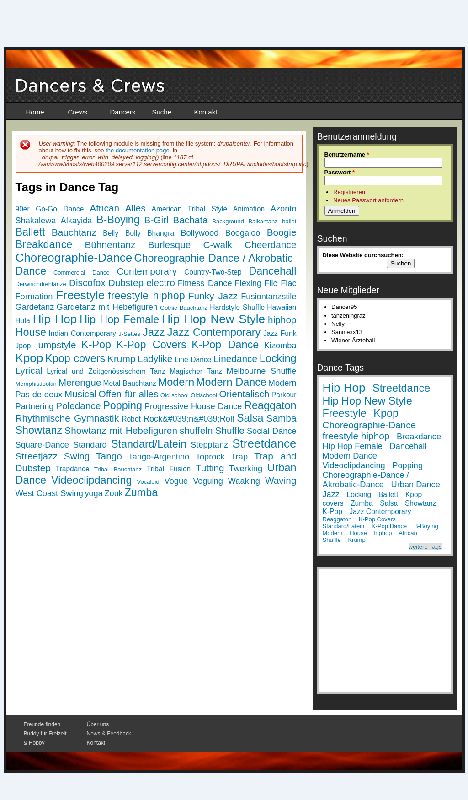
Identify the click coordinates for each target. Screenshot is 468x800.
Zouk (113, 493)
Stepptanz (209, 444)
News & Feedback (109, 733)
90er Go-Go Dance (50, 209)
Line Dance (193, 359)
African (104, 208)
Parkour (284, 395)
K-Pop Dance (225, 345)
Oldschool (204, 395)
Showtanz (39, 430)
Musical (80, 394)
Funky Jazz (213, 296)
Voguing (208, 481)
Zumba (141, 492)
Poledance (78, 405)
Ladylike (155, 358)
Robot (131, 419)
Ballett (30, 232)
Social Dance (272, 431)
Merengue (79, 382)
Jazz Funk (280, 333)
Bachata (190, 220)
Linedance (235, 358)
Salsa (250, 418)
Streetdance (264, 443)
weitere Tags (425, 546)
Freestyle (80, 295)
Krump (121, 358)
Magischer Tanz (196, 371)
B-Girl (156, 220)
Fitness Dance (205, 283)
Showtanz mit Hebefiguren (120, 430)
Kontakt (206, 112)
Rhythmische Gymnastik (67, 418)
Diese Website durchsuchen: (363, 255)
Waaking (244, 481)
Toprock (210, 456)
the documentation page (138, 150)
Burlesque (169, 244)
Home (35, 112)
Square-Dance (42, 444)
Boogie (282, 232)
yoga (93, 493)
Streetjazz (37, 456)
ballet (289, 221)
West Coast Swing (49, 493)
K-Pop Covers (151, 345)
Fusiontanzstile (268, 296)
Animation (249, 209)
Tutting (210, 468)
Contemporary (147, 271)
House (31, 332)
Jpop (23, 346)
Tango (109, 456)
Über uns (98, 724)
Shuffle (230, 430)
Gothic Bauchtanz (183, 307)
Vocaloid (148, 481)
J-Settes (129, 333)
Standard (90, 444)
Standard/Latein (148, 444)
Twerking (245, 468)
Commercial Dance (81, 272)
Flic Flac (280, 283)
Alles (135, 208)
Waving (281, 480)
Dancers (123, 112)
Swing (77, 456)
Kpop (29, 358)
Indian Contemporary (82, 333)
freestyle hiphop (146, 296)
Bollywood (199, 233)
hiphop (282, 319)
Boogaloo (243, 233)
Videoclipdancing (91, 480)
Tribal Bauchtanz (118, 469)
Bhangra (160, 233)
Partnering (35, 406)
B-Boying (118, 220)
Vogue (176, 481)
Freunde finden (42, 724)
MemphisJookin (36, 383)
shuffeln (196, 430)
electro (160, 282)
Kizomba (280, 345)
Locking (278, 358)
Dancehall (272, 271)
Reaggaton (270, 405)
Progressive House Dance (193, 406)
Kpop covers (75, 358)
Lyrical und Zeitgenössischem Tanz (106, 371)
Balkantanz (262, 221)
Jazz (154, 332)
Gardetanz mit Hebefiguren (107, 307)
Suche (162, 112)
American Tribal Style (190, 209)
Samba (281, 418)
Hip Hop (55, 319)
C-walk (217, 244)
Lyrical (29, 370)
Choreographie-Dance (74, 258)
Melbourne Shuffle (261, 371)
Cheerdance (270, 244)
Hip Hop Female (119, 319)
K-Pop (96, 345)
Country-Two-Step (213, 272)
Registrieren (349, 192)
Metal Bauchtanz (129, 383)
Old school (174, 395)
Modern (176, 382)
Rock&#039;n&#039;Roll (189, 418)
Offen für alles (129, 394)
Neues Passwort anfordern (368, 200)
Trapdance (73, 469)
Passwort (339, 172)
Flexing (248, 283)
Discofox (87, 282)
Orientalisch (244, 394)
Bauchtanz (74, 232)
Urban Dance (415, 484)
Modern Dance (231, 382)
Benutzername (346, 154)
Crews (78, 112)
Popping (122, 405)
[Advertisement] (234, 22)
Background (228, 221)
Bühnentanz (110, 244)
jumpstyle (56, 345)
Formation (34, 296)
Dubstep (126, 282)
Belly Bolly (122, 233)
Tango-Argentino (158, 456)
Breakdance (44, 244)
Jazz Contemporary (214, 332)
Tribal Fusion (169, 469)
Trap (239, 456)
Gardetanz (35, 307)
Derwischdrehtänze (41, 284)
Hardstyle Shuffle (237, 307)
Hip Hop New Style (213, 319)
